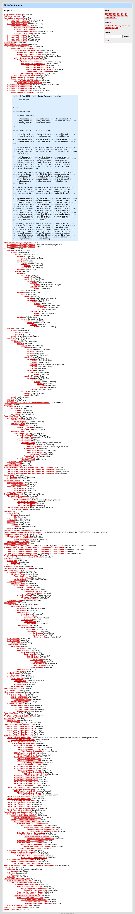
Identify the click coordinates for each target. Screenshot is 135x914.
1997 (111, 14)
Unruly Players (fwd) (11, 909)
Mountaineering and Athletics (15, 534)
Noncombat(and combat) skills (15, 544)
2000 (122, 14)
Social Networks (10, 603)
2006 (122, 16)
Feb (109, 26)
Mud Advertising (10, 719)
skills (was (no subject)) (13, 466)
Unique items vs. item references (16, 45)
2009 (111, 18)
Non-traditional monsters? (14, 18)
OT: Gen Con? (9, 43)
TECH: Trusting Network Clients (16, 736)
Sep (106, 28)
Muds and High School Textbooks (16, 907)
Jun (122, 26)
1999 (118, 14)
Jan (106, 26)
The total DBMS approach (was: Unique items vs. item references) (29, 467)
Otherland (8, 511)
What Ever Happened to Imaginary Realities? (21, 555)
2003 (111, 16)
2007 (126, 16)
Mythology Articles (11, 566)
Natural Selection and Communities (17, 812)
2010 (115, 18)
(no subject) (8, 405)
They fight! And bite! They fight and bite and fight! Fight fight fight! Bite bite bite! (34, 547)
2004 (115, 16)
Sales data (8, 867)
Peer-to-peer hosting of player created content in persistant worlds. (29, 865)
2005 (118, 16)
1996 (107, 14)
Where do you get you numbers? (16, 715)
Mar (113, 26)
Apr (116, 26)
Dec (116, 28)
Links (107, 41)
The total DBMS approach (13, 494)
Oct (109, 28)
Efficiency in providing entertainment (18, 530)
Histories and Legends (12, 692)
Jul (126, 26)
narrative (7, 249)
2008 (107, 18)
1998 (115, 14)
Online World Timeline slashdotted (17, 724)
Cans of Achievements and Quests (17, 879)
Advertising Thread (11, 416)
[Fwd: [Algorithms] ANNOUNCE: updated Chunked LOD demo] (27, 403)
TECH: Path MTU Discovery (14, 14)
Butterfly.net (8, 559)
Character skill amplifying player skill (18, 243)
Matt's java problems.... (12, 16)
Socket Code (9, 475)
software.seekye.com (67, 913)
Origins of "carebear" (12, 481)
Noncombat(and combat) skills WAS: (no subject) (22, 532)
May (119, 26)
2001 (126, 14)
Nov (113, 28)
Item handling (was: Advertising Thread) (19, 568)
